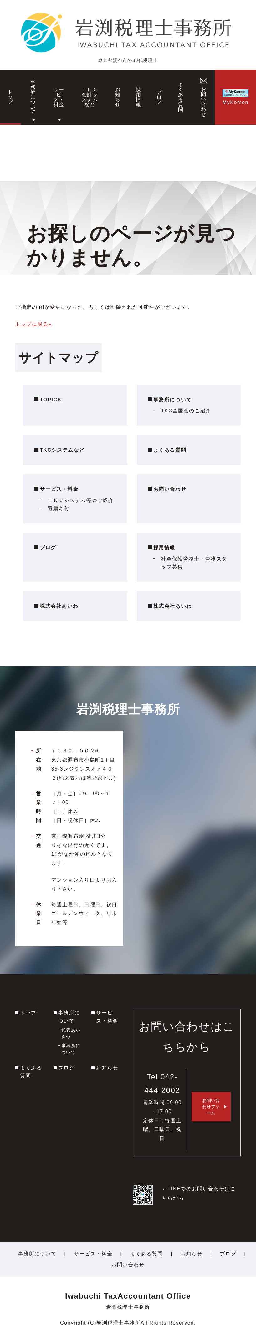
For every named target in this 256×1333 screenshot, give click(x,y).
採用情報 (164, 547)
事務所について (172, 399)
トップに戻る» (33, 324)
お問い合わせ (170, 489)
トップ (28, 1012)
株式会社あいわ (59, 606)
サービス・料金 (59, 489)
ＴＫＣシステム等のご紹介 (81, 500)
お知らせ (107, 1067)
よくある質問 (170, 450)
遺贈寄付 (58, 508)
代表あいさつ (71, 1033)
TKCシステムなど (62, 450)
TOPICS (50, 399)
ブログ (48, 547)
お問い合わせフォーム (211, 1106)
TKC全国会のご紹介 (186, 410)
